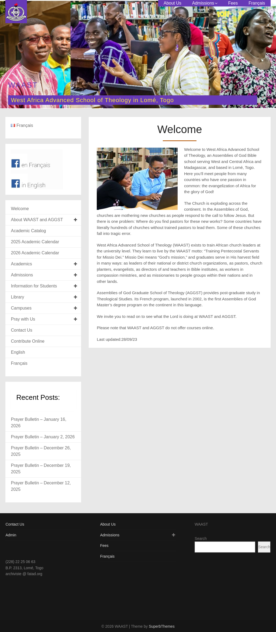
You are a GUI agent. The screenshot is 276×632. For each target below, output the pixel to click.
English (18, 352)
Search (200, 538)
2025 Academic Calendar (35, 241)
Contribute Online (27, 341)
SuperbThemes (162, 626)
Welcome (20, 208)
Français (257, 3)
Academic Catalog (28, 230)
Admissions (203, 3)
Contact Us (21, 330)
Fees (233, 3)
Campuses (21, 308)
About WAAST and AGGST (37, 219)
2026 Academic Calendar (35, 253)
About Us (172, 3)
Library (17, 297)
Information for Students (34, 286)
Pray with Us (23, 319)
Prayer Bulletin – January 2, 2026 (43, 437)
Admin (10, 535)
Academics (21, 264)
